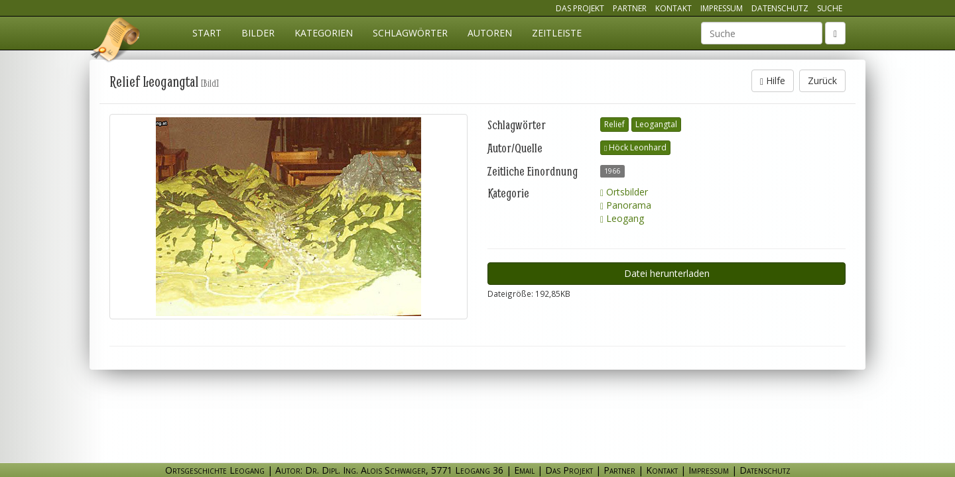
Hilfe (772, 80)
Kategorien (323, 32)
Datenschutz (779, 8)
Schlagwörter (410, 32)
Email (524, 470)
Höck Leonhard (635, 147)
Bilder (258, 32)
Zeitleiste (557, 32)
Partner (630, 8)
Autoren (490, 32)
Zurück (822, 80)
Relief (614, 124)
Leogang (622, 218)
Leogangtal (656, 124)
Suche (829, 8)
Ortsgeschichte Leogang (116, 42)
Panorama (625, 205)
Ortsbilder (624, 192)
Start (207, 32)
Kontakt (673, 8)
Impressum (721, 8)
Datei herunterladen (667, 273)
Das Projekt (580, 8)
